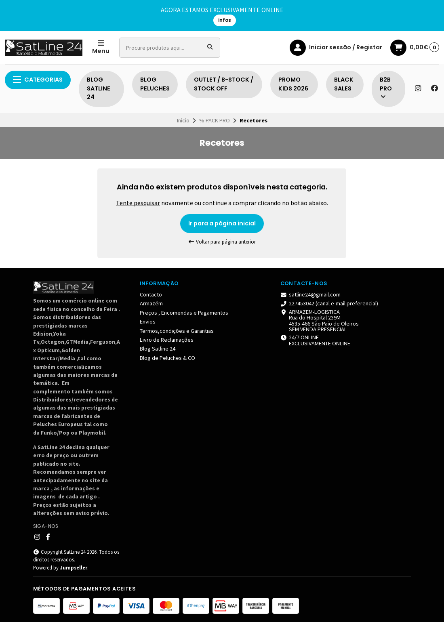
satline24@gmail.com (310, 294)
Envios (148, 321)
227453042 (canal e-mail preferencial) (329, 303)
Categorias (38, 80)
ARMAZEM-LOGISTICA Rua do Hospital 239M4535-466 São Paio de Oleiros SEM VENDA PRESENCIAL (319, 320)
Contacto (151, 294)
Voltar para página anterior (222, 241)
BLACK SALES (344, 84)
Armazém (151, 303)
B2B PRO (386, 88)
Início (183, 120)
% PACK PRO (214, 120)
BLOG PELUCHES (155, 84)
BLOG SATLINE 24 (98, 88)
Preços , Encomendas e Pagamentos (184, 312)
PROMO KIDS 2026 (293, 84)
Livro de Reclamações (167, 340)
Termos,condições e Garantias (177, 331)
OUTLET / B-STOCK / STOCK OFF (223, 84)
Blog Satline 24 (157, 348)
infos (224, 20)
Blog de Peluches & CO (167, 358)
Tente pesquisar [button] (138, 203)
